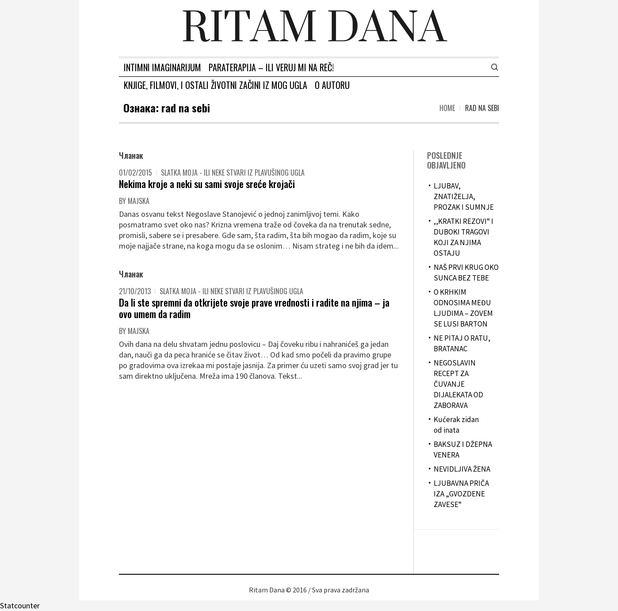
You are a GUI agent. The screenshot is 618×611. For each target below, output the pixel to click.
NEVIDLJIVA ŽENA (462, 469)
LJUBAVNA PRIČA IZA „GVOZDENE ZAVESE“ (461, 493)
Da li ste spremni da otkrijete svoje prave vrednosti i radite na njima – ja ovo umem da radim (254, 308)
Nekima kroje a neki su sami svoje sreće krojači (207, 184)
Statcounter (20, 605)
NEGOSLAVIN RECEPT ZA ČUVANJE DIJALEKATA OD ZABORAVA (458, 384)
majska (138, 201)
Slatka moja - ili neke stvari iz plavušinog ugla (233, 172)
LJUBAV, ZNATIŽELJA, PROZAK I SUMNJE (464, 196)
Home (447, 108)
